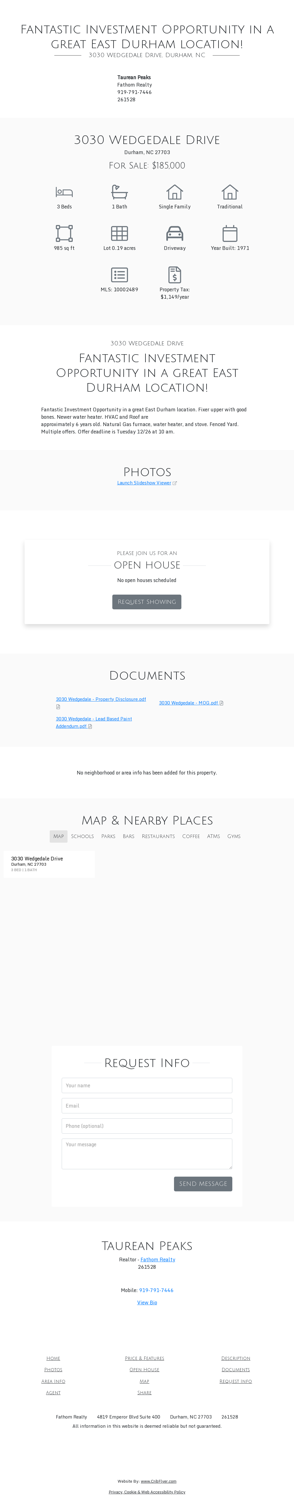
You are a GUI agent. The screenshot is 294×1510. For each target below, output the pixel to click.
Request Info (149, 21)
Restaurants (158, 836)
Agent (185, 21)
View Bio (147, 1302)
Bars (128, 836)
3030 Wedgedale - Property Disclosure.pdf (101, 699)
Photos (165, 8)
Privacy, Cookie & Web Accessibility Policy (147, 1492)
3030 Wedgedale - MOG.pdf (189, 702)
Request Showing (147, 602)
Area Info (89, 21)
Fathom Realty (158, 1260)
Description (129, 8)
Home (43, 8)
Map (117, 21)
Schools (82, 836)
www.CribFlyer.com (158, 1481)
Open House (201, 8)
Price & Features (82, 8)
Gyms (234, 836)
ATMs (213, 836)
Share (210, 21)
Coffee (191, 836)
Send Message (203, 1184)
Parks (108, 836)
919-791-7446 (156, 1290)
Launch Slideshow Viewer (144, 482)
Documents (242, 8)
